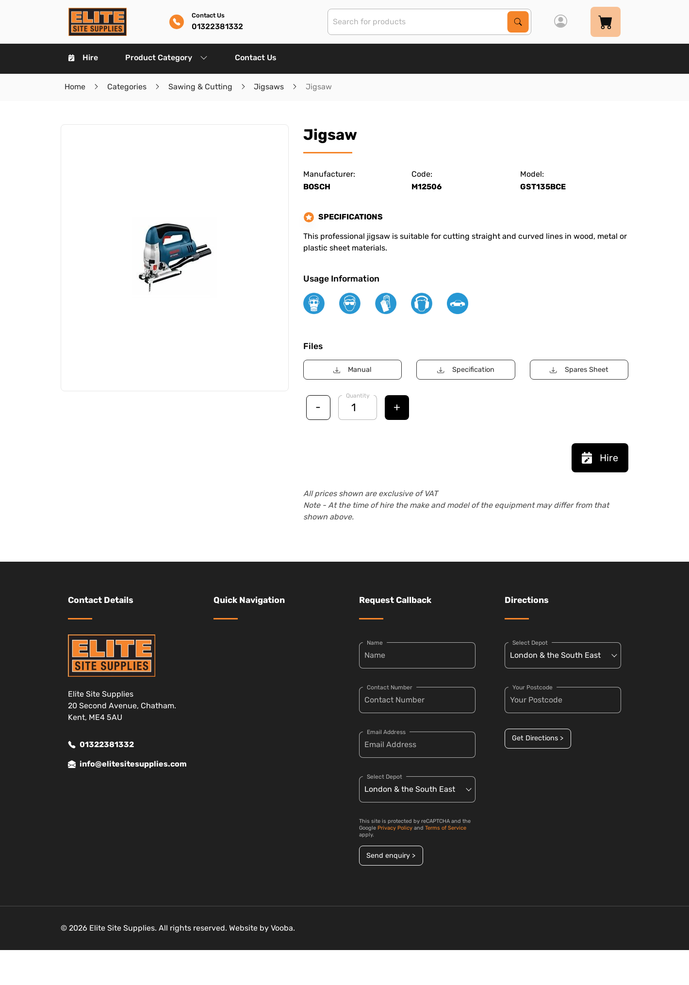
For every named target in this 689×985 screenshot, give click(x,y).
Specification (465, 370)
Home (75, 86)
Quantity (358, 395)
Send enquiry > (390, 855)
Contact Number (389, 687)
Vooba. (283, 928)
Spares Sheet (579, 370)
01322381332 (101, 745)
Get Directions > (537, 738)
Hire (83, 57)
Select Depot (384, 776)
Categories (127, 86)
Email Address (386, 732)
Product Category (166, 57)
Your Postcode (532, 687)
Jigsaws (269, 86)
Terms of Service (445, 828)
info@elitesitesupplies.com (126, 764)
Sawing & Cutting (200, 86)
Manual (352, 370)
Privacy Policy (394, 828)
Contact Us (256, 57)
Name (375, 642)
